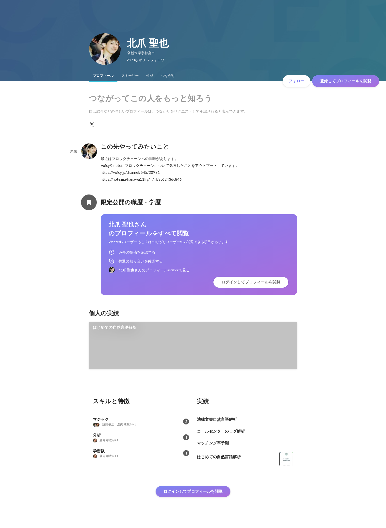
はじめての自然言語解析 (115, 327)
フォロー (296, 81)
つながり (168, 75)
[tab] (103, 76)
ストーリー (130, 75)
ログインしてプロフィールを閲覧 (250, 282)
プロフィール (103, 75)
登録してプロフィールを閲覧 (345, 81)
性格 (149, 75)
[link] (193, 345)
